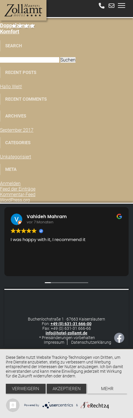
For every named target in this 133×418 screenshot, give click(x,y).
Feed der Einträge (17, 189)
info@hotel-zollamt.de (66, 333)
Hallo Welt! (11, 86)
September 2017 (16, 130)
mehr (107, 388)
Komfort (17, 28)
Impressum (54, 342)
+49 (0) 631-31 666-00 (71, 323)
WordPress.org (15, 200)
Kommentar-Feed (17, 194)
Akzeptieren (67, 388)
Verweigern (25, 388)
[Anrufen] (102, 6)
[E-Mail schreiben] (111, 6)
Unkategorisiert (15, 157)
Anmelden (10, 183)
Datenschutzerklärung (91, 342)
